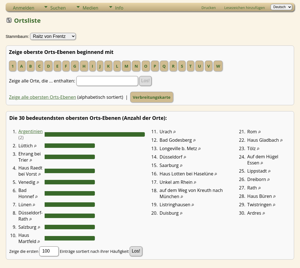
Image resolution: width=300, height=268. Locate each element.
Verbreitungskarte (152, 97)
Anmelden (23, 8)
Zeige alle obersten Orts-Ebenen (42, 97)
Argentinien (31, 131)
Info (119, 8)
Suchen (58, 8)
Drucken (208, 7)
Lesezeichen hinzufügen (244, 7)
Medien (90, 8)
